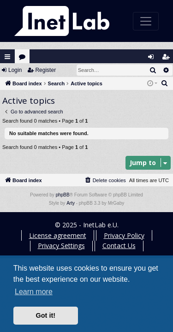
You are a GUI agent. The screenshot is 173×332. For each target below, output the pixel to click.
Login (15, 70)
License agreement (57, 235)
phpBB (63, 194)
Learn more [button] (34, 292)
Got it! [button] (45, 315)
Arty (70, 203)
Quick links (7, 56)
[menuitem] (165, 83)
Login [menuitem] (153, 58)
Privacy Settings (61, 245)
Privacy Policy (124, 235)
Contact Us (119, 245)
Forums (24, 58)
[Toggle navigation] (146, 21)
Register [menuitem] (168, 58)
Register (45, 70)
